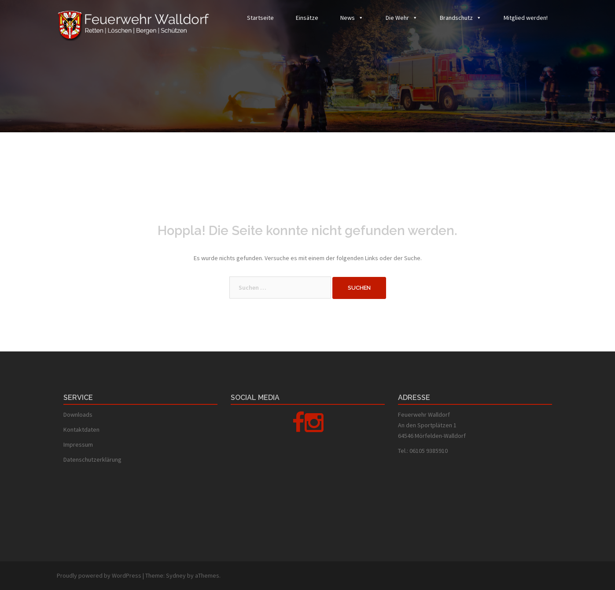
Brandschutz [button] (456, 18)
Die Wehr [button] (397, 18)
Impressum (78, 444)
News (347, 18)
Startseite (260, 18)
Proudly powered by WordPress (99, 575)
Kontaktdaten (81, 429)
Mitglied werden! (526, 18)
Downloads (77, 414)
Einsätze (307, 18)
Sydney (176, 575)
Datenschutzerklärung (92, 459)
